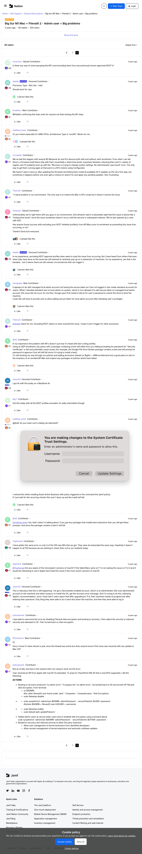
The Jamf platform (42, 805)
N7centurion (18, 638)
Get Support (15, 13)
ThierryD (17, 190)
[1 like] (23, 96)
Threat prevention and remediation (88, 818)
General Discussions (33, 13)
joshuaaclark (18, 615)
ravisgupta (17, 283)
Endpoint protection (81, 814)
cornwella (17, 155)
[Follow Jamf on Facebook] (29, 790)
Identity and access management (87, 810)
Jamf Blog (10, 818)
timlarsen (17, 210)
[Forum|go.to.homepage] (16, 6)
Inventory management (44, 823)
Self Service (77, 805)
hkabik (16, 81)
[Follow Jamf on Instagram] (23, 790)
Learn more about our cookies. (122, 836)
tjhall (15, 339)
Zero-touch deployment (45, 810)
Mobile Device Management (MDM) (50, 814)
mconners (17, 61)
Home (5, 13)
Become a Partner (14, 827)
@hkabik (17, 324)
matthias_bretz (19, 130)
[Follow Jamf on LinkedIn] (13, 790)
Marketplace (11, 823)
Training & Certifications (17, 810)
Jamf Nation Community (17, 814)
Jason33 (17, 379)
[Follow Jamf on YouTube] (18, 791)
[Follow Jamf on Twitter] (7, 791)
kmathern (17, 110)
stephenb (17, 564)
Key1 (15, 399)
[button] (5, 6)
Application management (45, 818)
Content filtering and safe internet (87, 823)
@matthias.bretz (20, 522)
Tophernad (18, 541)
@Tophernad (18, 568)
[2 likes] (24, 141)
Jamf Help (11, 805)
